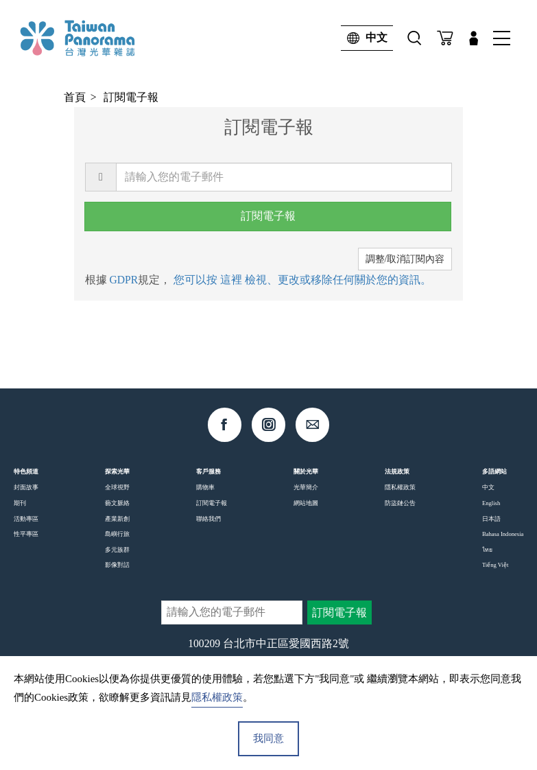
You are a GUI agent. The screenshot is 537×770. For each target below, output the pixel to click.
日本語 (491, 518)
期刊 (20, 503)
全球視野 (117, 487)
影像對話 (117, 564)
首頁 (75, 97)
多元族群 (117, 549)
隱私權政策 (400, 487)
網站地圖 (306, 503)
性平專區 (26, 533)
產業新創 (117, 518)
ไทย (487, 549)
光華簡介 (306, 487)
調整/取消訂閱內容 (405, 259)
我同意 (268, 738)
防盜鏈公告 (400, 503)
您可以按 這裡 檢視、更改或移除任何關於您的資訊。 (302, 279)
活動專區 (26, 518)
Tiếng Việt (495, 564)
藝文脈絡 (117, 503)
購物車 (205, 487)
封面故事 (26, 487)
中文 (364, 38)
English (491, 503)
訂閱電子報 (131, 97)
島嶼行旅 (117, 533)
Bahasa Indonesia (502, 533)
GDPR (123, 279)
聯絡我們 (208, 518)
